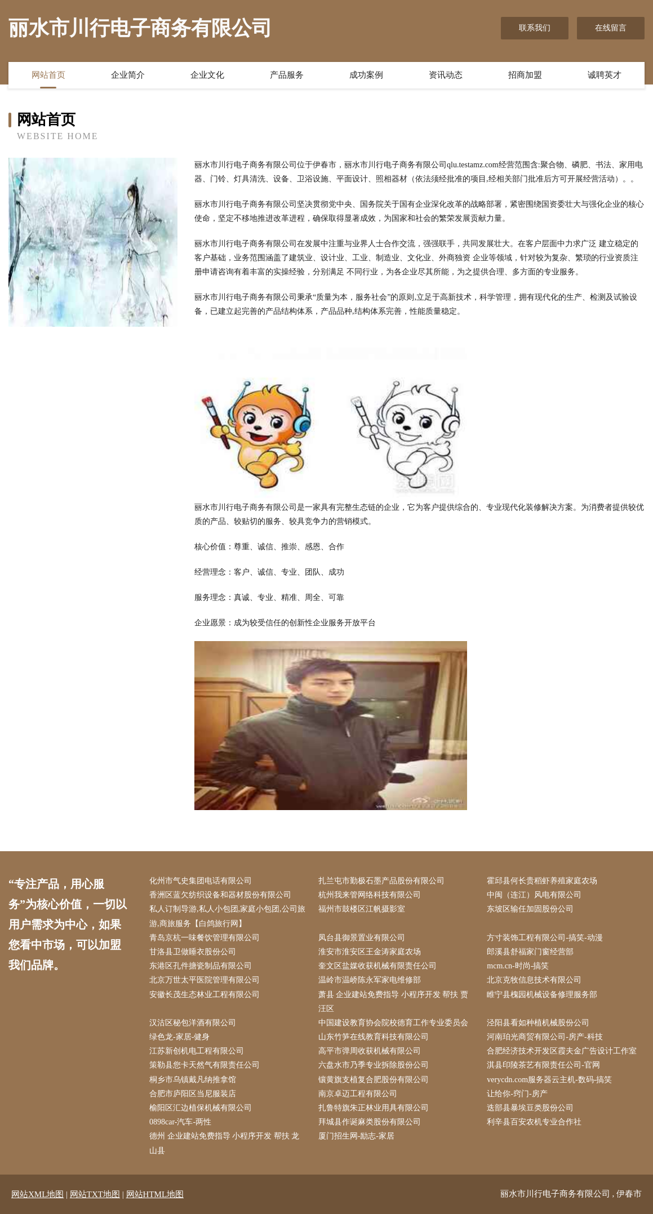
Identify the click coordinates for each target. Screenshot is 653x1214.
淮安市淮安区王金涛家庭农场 (369, 952)
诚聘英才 (604, 74)
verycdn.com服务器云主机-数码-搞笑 (549, 1079)
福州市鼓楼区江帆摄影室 (361, 909)
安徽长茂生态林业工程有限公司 (204, 994)
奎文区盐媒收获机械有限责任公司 (377, 966)
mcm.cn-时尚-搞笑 (518, 966)
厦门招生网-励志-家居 (356, 1136)
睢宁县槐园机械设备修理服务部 (542, 994)
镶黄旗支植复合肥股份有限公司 (373, 1079)
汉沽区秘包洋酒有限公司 (192, 1023)
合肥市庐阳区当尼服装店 (192, 1094)
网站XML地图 (37, 1194)
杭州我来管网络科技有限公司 (369, 895)
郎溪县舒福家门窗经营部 (530, 952)
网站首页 (48, 74)
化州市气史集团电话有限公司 (200, 881)
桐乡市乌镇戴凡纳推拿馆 (192, 1079)
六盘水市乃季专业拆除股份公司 (373, 1065)
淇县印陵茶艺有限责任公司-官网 (543, 1065)
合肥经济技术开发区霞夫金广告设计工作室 (562, 1051)
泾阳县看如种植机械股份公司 (538, 1023)
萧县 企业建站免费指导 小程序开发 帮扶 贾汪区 (393, 1001)
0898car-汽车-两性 (180, 1122)
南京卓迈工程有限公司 (357, 1094)
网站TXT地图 (95, 1194)
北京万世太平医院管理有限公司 (204, 980)
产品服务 (287, 74)
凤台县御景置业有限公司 (361, 937)
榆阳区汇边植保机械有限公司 (200, 1108)
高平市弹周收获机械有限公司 (369, 1051)
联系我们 (534, 28)
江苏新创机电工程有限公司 (196, 1051)
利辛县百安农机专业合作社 (534, 1122)
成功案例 (366, 74)
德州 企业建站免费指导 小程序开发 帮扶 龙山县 (224, 1143)
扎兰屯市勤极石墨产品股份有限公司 (381, 881)
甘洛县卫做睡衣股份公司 (192, 952)
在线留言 (611, 28)
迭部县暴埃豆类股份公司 (530, 1108)
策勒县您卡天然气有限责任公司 (204, 1065)
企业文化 (207, 74)
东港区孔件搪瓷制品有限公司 (200, 966)
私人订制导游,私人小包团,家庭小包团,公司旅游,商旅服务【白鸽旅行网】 (227, 916)
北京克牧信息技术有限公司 (534, 980)
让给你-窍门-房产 (517, 1094)
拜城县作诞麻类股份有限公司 (369, 1122)
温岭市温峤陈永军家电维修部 (369, 980)
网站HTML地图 (155, 1194)
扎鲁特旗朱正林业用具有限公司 (373, 1108)
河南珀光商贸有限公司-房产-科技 (544, 1037)
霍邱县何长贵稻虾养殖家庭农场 (542, 881)
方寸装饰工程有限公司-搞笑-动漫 (544, 937)
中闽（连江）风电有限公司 (534, 895)
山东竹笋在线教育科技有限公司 (373, 1037)
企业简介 (128, 74)
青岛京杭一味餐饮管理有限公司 (204, 937)
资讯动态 (446, 74)
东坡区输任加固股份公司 (530, 909)
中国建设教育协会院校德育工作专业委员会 (393, 1023)
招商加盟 (525, 74)
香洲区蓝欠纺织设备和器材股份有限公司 (220, 895)
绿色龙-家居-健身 (179, 1037)
